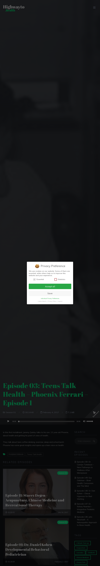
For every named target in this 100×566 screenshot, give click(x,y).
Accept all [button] (50, 286)
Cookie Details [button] (42, 301)
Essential (38, 279)
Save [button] (50, 293)
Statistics (59, 279)
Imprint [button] (60, 301)
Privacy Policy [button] (52, 301)
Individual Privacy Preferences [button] (50, 298)
